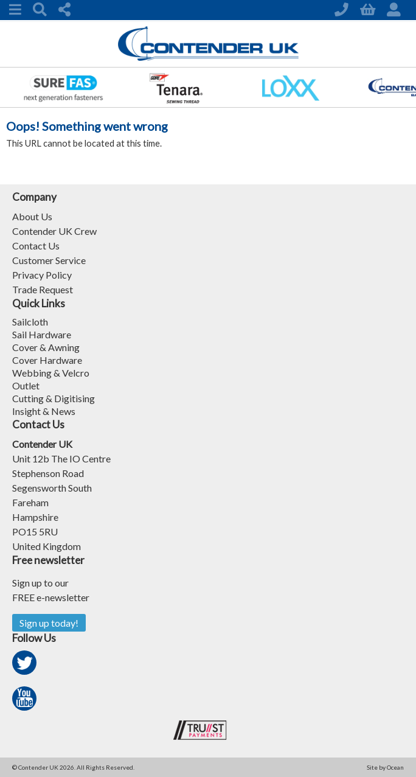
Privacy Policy (42, 274)
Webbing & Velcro (50, 372)
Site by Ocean (385, 767)
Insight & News (43, 411)
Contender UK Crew (54, 231)
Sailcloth (30, 321)
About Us (32, 216)
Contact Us (36, 245)
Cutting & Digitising (53, 398)
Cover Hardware (47, 360)
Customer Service (49, 260)
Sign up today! (48, 623)
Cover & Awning (46, 347)
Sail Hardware (41, 334)
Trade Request (42, 289)
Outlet (26, 385)
